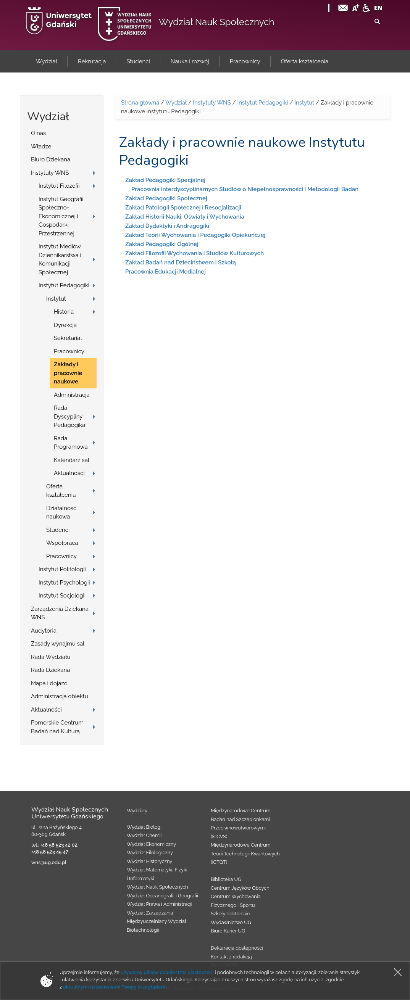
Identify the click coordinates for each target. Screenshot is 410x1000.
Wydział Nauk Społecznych (216, 21)
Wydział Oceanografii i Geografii (162, 896)
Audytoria (43, 630)
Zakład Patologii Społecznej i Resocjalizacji (183, 207)
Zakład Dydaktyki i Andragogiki (167, 225)
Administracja (72, 394)
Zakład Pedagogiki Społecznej (166, 198)
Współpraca (62, 542)
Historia (64, 311)
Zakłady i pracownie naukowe (68, 373)
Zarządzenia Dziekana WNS (60, 613)
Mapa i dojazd (49, 683)
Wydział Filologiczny (150, 852)
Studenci (57, 530)
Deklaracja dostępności (237, 948)
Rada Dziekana (50, 670)
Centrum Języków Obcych (240, 888)
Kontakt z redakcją (231, 957)
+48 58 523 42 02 (58, 845)
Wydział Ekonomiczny (151, 844)
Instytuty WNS (50, 172)
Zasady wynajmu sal (57, 643)
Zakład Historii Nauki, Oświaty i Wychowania (184, 216)
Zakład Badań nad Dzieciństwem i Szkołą (180, 262)
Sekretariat (68, 338)
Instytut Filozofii (59, 185)
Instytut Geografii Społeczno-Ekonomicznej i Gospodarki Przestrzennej (61, 216)
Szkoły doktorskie (230, 913)
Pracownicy (69, 351)
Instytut (56, 298)
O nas (38, 133)
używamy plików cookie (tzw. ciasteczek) (167, 972)
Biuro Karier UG (228, 931)
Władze (41, 146)
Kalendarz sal (71, 460)
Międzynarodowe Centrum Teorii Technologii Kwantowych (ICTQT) (245, 853)
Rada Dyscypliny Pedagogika (69, 416)
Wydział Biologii (145, 827)
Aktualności (69, 473)
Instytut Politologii (62, 569)
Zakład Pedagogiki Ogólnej (162, 244)
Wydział (175, 102)
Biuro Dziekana (50, 159)
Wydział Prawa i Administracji (159, 904)
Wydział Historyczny (149, 861)
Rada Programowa (71, 443)
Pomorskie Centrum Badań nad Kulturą (57, 727)
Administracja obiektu (59, 696)
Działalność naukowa (61, 512)
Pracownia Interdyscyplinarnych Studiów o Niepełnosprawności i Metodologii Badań (244, 189)
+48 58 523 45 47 (49, 852)
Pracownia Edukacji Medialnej (165, 271)
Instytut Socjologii (62, 595)
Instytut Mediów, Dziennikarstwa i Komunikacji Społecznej (60, 259)
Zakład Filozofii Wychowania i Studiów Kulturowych (194, 253)
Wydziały (137, 810)
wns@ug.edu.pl (48, 862)
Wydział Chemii (144, 835)
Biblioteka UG (226, 879)
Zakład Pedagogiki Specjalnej (165, 180)
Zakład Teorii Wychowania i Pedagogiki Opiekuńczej (195, 235)
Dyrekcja (65, 325)
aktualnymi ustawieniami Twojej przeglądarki (114, 987)
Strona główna (140, 102)
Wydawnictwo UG (231, 922)
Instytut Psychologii (64, 582)
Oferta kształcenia (61, 491)
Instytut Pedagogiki (64, 285)
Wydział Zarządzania (150, 913)
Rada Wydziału (51, 657)
